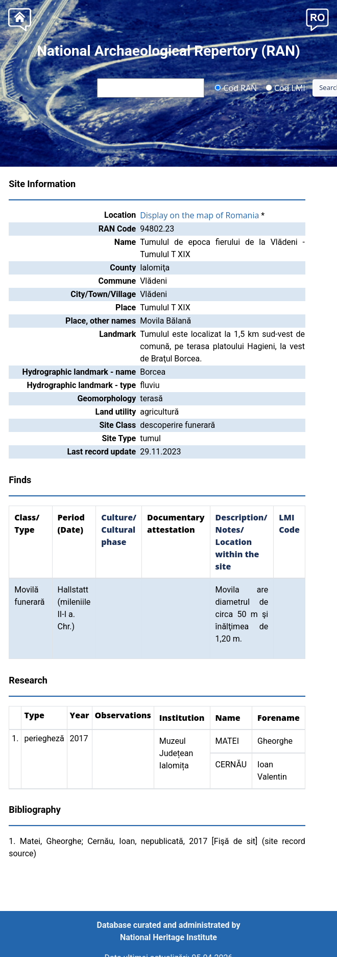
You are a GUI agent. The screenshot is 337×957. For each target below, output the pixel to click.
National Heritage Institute (168, 937)
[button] (317, 18)
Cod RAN (235, 87)
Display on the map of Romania (199, 215)
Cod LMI (285, 87)
